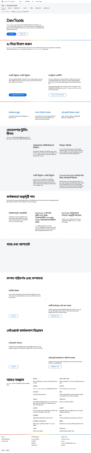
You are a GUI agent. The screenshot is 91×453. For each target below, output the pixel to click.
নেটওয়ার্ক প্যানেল (15, 343)
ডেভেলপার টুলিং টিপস (17, 132)
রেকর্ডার (35, 408)
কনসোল (61, 386)
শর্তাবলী (3, 450)
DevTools (15, 20)
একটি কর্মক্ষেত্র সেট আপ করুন (59, 306)
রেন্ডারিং (61, 408)
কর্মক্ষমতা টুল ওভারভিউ (18, 213)
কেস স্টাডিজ (27, 1)
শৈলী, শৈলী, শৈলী (64, 379)
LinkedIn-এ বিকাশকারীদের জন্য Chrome (68, 443)
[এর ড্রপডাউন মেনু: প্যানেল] (27, 8)
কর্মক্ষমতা (35, 392)
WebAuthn (62, 428)
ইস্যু (60, 415)
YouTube (63, 441)
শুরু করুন (10, 8)
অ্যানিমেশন (62, 399)
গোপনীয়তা (7, 450)
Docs (3, 5)
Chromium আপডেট (35, 439)
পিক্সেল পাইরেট (65, 145)
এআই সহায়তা (16, 8)
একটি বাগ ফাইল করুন (6, 439)
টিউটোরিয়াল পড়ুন (55, 316)
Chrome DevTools (12, 5)
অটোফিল (35, 415)
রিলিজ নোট (22, 34)
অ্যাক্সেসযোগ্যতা (38, 8)
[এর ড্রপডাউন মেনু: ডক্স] (22, 1)
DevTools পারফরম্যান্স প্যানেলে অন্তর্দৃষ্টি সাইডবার (71, 214)
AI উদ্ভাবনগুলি (15, 47)
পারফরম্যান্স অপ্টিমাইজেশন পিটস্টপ (43, 146)
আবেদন (35, 399)
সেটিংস (31, 8)
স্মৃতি (60, 392)
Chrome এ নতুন (38, 1)
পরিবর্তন (35, 386)
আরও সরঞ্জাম (15, 380)
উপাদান (35, 379)
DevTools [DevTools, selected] (3, 8)
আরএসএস (63, 445)
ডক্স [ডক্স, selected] (20, 1)
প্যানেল (24, 8)
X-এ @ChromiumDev (65, 439)
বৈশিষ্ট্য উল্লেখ (14, 291)
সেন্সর (34, 428)
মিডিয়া (61, 421)
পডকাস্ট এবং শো (34, 445)
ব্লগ (32, 1)
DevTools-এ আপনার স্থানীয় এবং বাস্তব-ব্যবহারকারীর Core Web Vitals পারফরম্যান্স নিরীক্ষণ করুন (45, 217)
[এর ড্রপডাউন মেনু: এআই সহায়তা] (20, 8)
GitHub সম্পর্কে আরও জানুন (57, 95)
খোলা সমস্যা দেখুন (5, 441)
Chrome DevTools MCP (36, 49)
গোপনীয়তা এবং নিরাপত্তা (39, 421)
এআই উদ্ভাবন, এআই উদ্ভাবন (19, 75)
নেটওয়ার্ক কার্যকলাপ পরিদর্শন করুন (61, 358)
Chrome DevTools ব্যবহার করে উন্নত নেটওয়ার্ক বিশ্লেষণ (71, 176)
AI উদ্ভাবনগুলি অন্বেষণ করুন (17, 95)
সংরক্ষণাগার (33, 443)
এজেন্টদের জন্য (46, 8)
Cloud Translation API (19, 11)
